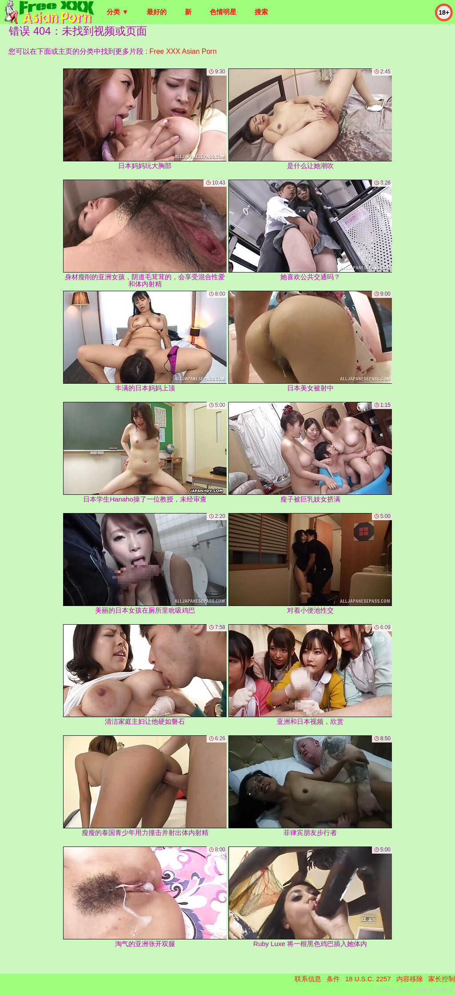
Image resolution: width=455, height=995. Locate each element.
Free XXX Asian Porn (182, 51)
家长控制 (441, 979)
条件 (333, 979)
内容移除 (409, 979)
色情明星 (223, 12)
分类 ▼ (117, 12)
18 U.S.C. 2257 (368, 979)
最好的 (157, 12)
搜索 (261, 12)
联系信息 (308, 979)
